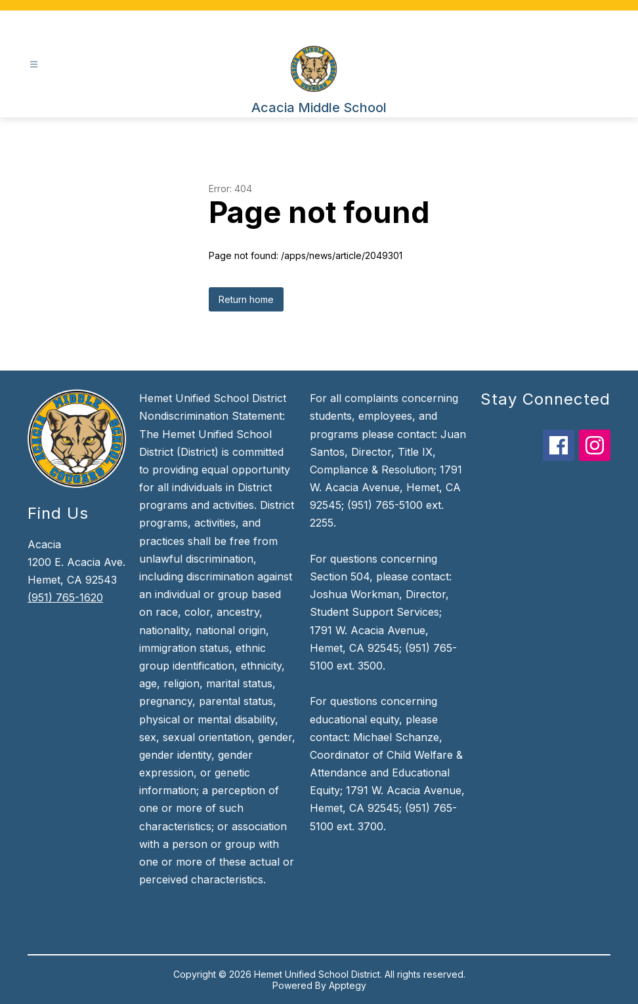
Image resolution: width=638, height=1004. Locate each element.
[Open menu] (33, 64)
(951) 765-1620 (65, 597)
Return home (246, 299)
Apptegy (347, 985)
